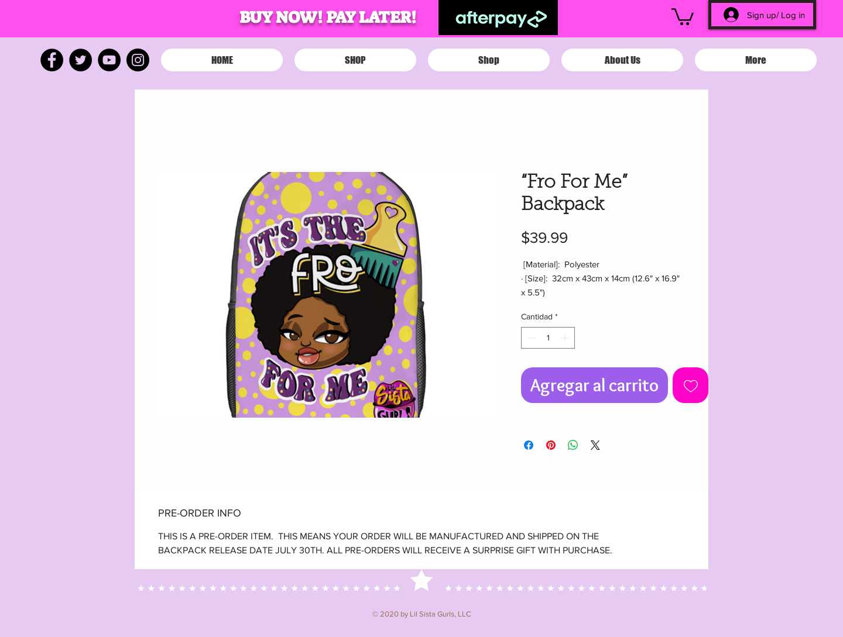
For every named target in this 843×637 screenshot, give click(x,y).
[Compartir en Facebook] (529, 445)
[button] (682, 15)
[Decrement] (530, 338)
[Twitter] (80, 60)
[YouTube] (109, 60)
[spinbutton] (547, 338)
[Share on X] (595, 445)
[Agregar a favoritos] (690, 385)
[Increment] (565, 338)
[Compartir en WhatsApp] (573, 445)
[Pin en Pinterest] (551, 445)
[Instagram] (137, 60)
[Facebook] (51, 60)
